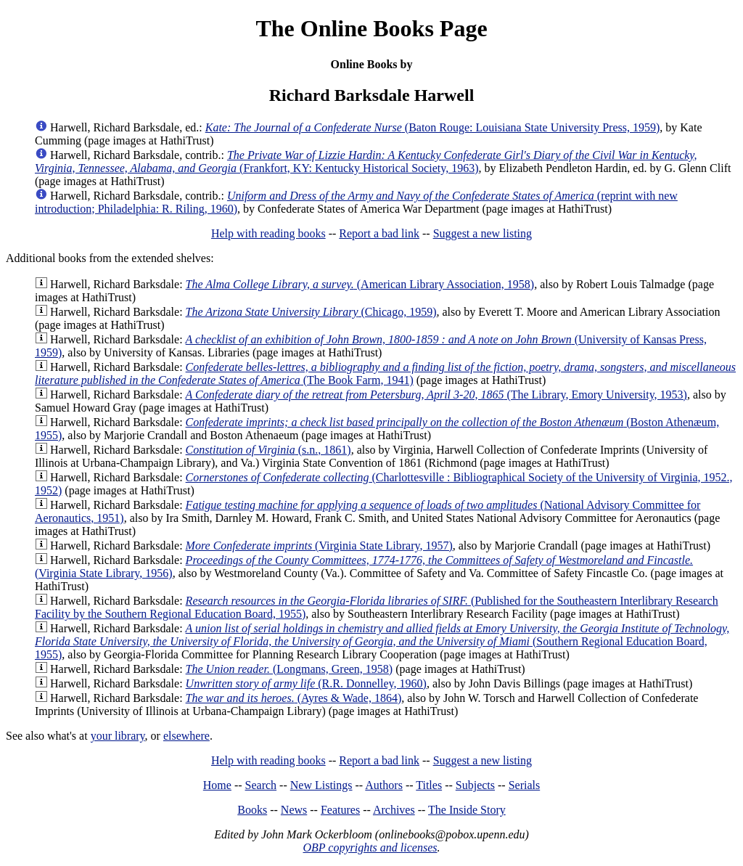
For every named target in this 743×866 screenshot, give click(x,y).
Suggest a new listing (482, 233)
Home (217, 785)
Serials (525, 785)
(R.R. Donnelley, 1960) (306, 683)
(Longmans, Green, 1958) (289, 669)
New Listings (321, 785)
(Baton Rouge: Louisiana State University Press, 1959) (432, 127)
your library (118, 736)
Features (340, 810)
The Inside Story (467, 810)
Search (261, 785)
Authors (384, 785)
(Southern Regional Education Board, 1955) (382, 641)
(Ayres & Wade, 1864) (294, 698)
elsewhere (186, 736)
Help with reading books (268, 233)
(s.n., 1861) (268, 450)
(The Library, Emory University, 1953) (436, 394)
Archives (394, 810)
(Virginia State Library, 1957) (319, 545)
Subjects (475, 785)
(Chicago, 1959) (311, 312)
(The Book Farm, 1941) (385, 373)
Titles (429, 785)
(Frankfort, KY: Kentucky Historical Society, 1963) (366, 161)
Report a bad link (379, 233)
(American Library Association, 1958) (360, 284)
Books (252, 810)
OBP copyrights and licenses (370, 847)
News (294, 810)
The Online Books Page (371, 28)
